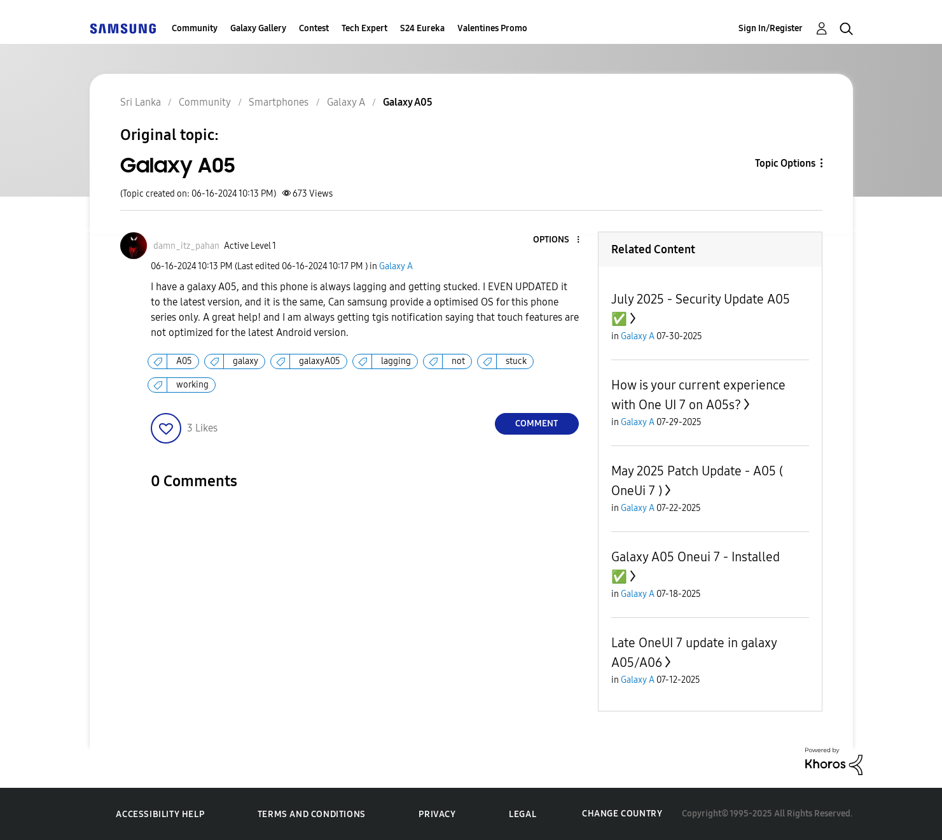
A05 (184, 361)
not (458, 361)
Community (195, 28)
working (192, 384)
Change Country (622, 813)
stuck (516, 361)
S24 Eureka (422, 28)
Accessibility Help (160, 814)
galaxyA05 (319, 361)
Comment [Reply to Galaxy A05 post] (536, 423)
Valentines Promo (492, 28)
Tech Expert (364, 28)
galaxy (245, 361)
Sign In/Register (770, 28)
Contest (314, 28)
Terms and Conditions (312, 814)
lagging (396, 361)
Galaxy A (396, 266)
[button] (556, 240)
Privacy (437, 814)
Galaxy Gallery (258, 28)
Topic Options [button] (785, 163)
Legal (522, 814)
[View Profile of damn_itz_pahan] (186, 246)
